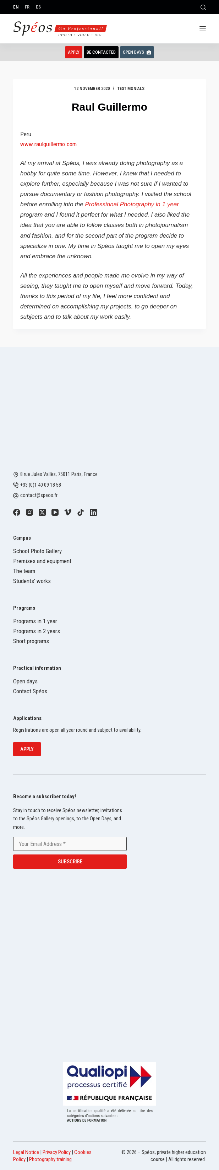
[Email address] (70, 844)
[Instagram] (29, 512)
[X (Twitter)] (42, 512)
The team (24, 571)
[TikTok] (80, 512)
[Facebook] (16, 512)
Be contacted (101, 52)
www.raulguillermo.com (48, 144)
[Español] (38, 7)
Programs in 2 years (36, 631)
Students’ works (32, 580)
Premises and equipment (42, 561)
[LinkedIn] (93, 512)
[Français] (27, 7)
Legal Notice (26, 1152)
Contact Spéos (30, 691)
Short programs (31, 641)
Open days (25, 681)
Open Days (137, 52)
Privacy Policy (57, 1152)
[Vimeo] (67, 512)
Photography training (50, 1159)
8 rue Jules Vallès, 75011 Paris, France (59, 474)
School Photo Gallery (37, 551)
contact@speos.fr (39, 495)
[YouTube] (55, 512)
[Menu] (202, 29)
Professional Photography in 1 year (132, 204)
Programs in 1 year (35, 621)
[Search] (203, 7)
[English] (15, 7)
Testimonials (130, 88)
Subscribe (70, 861)
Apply (74, 52)
